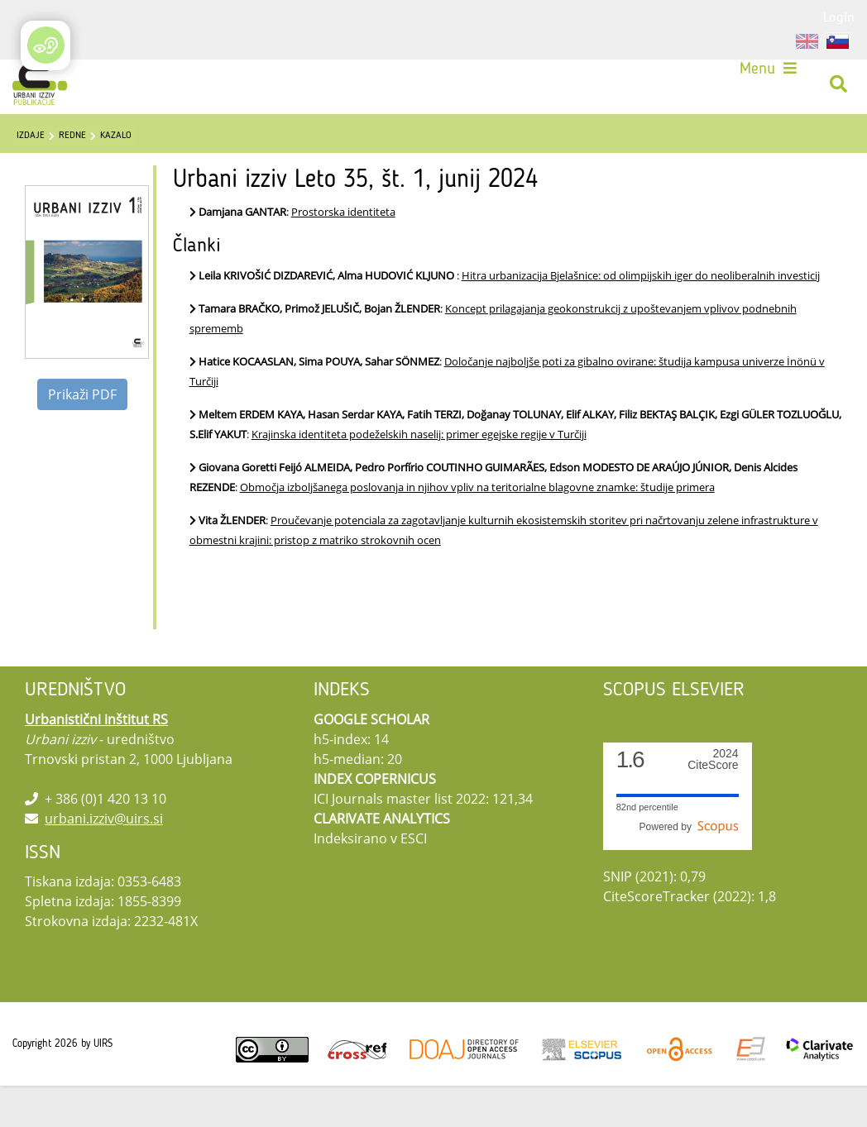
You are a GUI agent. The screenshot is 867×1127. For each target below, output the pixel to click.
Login (839, 16)
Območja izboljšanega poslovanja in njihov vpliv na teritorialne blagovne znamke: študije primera (477, 528)
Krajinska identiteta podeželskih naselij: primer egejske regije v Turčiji (419, 475)
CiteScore (712, 801)
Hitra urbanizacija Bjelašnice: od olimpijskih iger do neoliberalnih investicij (641, 316)
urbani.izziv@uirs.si (104, 860)
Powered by (689, 868)
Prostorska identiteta (343, 253)
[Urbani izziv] (45, 89)
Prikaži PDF (82, 436)
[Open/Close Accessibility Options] (46, 45)
